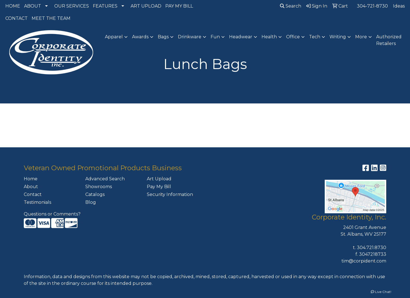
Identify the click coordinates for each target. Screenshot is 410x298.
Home (30, 178)
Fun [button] (215, 36)
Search (290, 6)
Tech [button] (314, 36)
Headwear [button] (240, 36)
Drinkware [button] (189, 36)
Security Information (170, 194)
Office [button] (293, 36)
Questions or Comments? (52, 214)
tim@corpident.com (363, 261)
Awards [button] (140, 36)
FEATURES (105, 6)
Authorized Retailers (389, 40)
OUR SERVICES (71, 6)
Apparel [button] (114, 36)
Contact (33, 194)
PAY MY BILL (179, 6)
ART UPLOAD (146, 6)
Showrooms (98, 186)
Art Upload (159, 178)
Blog (90, 202)
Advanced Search (105, 178)
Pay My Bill (159, 186)
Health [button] (269, 36)
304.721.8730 (371, 247)
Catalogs (95, 194)
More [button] (361, 36)
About (31, 186)
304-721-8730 (372, 6)
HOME (12, 6)
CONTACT (16, 18)
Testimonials (37, 202)
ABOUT (32, 6)
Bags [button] (163, 36)
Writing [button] (337, 36)
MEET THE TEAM (51, 18)
